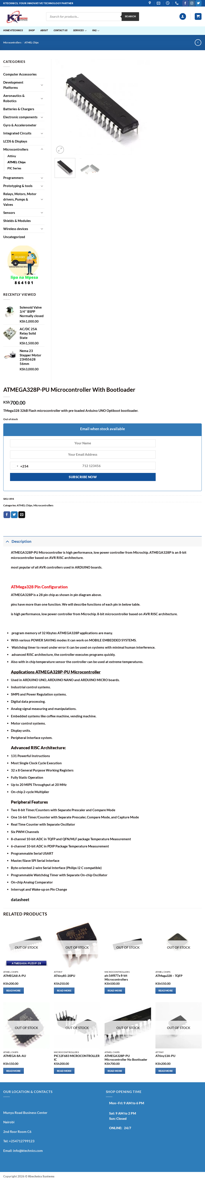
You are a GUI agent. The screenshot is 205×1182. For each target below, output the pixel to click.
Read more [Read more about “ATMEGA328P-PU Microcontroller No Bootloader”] (115, 1070)
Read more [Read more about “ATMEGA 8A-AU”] (13, 1070)
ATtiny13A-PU (165, 1056)
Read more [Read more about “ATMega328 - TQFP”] (165, 990)
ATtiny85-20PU (64, 976)
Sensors (9, 213)
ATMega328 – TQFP (169, 976)
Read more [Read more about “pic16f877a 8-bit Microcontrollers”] (115, 990)
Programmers (13, 178)
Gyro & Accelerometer (19, 125)
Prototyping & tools (18, 186)
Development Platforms (13, 84)
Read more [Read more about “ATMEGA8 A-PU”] (13, 990)
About (44, 30)
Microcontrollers (12, 42)
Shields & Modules (17, 221)
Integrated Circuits (17, 133)
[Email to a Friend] (21, 514)
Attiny (11, 156)
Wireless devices (15, 229)
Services (80, 31)
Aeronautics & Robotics (14, 98)
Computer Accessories (20, 74)
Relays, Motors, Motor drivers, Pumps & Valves (19, 199)
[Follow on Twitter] (198, 3)
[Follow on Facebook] (185, 3)
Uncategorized (14, 237)
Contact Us (60, 30)
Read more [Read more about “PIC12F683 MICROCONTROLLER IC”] (64, 1070)
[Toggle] (42, 84)
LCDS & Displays (15, 141)
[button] (182, 16)
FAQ (95, 31)
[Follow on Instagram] (192, 3)
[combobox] (19, 466)
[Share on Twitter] (14, 514)
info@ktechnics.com (28, 1151)
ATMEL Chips (31, 42)
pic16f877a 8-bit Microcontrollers (116, 977)
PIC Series (14, 168)
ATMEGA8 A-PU (14, 976)
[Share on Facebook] (6, 514)
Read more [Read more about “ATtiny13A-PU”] (165, 1070)
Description (17, 541)
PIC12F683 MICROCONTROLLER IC (77, 1058)
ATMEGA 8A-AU (14, 1056)
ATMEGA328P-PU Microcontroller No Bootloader (126, 1058)
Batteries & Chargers (18, 109)
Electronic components (20, 117)
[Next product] (198, 42)
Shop (32, 30)
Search (130, 16)
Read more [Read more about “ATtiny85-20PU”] (64, 990)
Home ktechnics (13, 30)
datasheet (20, 899)
